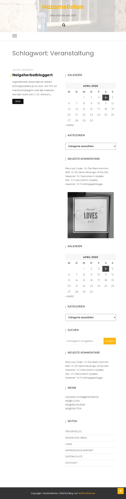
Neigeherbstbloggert (32, 75)
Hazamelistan (63, 7)
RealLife (16, 70)
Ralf (67, 172)
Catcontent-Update (92, 176)
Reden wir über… (76, 437)
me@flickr (72, 401)
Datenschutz (74, 456)
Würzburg (27, 70)
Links (68, 444)
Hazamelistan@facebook (82, 397)
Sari (67, 180)
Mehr (17, 101)
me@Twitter (73, 408)
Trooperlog (73, 431)
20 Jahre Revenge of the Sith (91, 172)
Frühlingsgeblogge (91, 184)
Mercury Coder (74, 168)
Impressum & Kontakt (79, 450)
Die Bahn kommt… (99, 168)
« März (69, 125)
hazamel (70, 176)
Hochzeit (71, 463)
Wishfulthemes (86, 493)
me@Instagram (75, 404)
